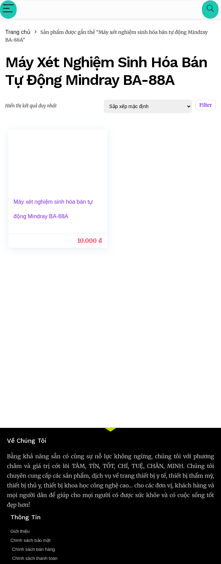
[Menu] (8, 9)
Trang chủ (17, 32)
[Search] (210, 9)
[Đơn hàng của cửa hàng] (148, 106)
